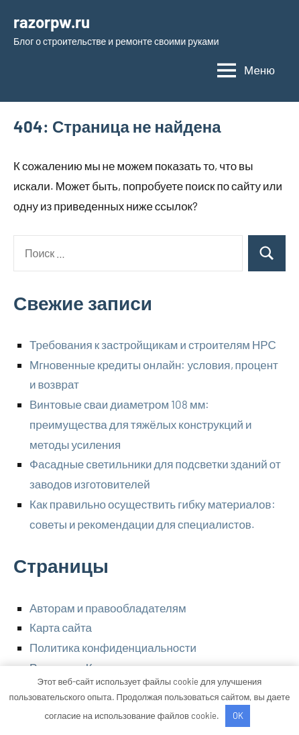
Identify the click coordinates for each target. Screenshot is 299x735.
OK (238, 715)
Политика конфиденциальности (112, 647)
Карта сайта (60, 627)
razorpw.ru (51, 21)
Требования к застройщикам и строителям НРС (152, 344)
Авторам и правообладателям (107, 607)
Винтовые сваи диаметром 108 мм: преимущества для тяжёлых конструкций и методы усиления (140, 424)
